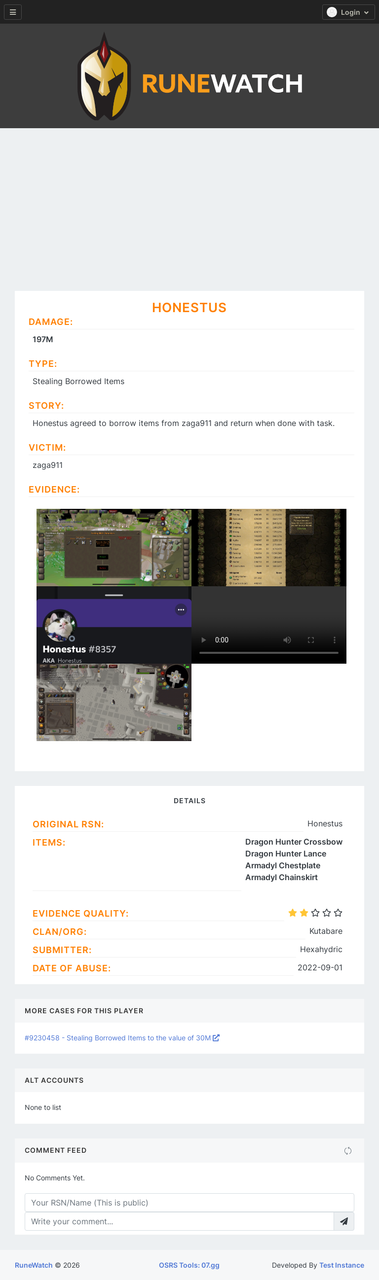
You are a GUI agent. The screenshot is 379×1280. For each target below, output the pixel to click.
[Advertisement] (189, 202)
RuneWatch (34, 1265)
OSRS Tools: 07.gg (189, 1265)
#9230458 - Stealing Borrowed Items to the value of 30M (122, 1037)
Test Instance (341, 1265)
